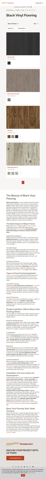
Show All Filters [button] (13, 23)
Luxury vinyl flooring (12, 275)
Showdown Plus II (12, 167)
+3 (20, 136)
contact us (9, 432)
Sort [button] (36, 23)
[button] (13, 28)
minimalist (35, 251)
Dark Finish (11, 28)
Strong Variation (22, 28)
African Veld (10, 57)
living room (28, 334)
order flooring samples (19, 421)
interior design (32, 226)
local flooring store (26, 213)
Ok (23, 475)
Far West (9, 130)
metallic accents (20, 269)
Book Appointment (15, 458)
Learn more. (31, 472)
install (21, 377)
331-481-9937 (39, 3)
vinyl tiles (14, 300)
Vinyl (23, 10)
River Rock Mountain (13, 94)
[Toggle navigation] (43, 3)
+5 (20, 173)
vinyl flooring (21, 229)
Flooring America (10, 10)
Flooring (18, 10)
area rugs (11, 337)
